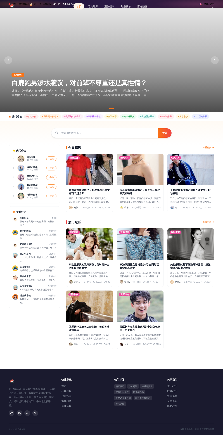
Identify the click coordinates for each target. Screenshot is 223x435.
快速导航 (66, 379)
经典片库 (93, 6)
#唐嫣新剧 (111, 116)
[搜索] (211, 6)
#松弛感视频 (128, 116)
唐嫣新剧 (120, 386)
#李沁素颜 (31, 116)
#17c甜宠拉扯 (200, 116)
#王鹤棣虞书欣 (93, 116)
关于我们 (172, 379)
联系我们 (172, 391)
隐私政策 (172, 406)
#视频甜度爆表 (147, 116)
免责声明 (172, 401)
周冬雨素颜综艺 (142, 397)
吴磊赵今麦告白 (123, 397)
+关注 (51, 158)
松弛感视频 (138, 392)
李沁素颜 (120, 403)
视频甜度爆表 (122, 392)
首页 (78, 6)
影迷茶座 (142, 6)
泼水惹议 (133, 386)
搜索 (164, 133)
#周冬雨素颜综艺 (50, 116)
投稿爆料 (172, 396)
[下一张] (215, 60)
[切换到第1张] (111, 108)
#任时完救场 (166, 116)
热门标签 (119, 379)
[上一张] (8, 60)
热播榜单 (126, 6)
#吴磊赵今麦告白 (72, 116)
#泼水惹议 (183, 116)
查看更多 (208, 147)
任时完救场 (147, 386)
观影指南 (109, 6)
